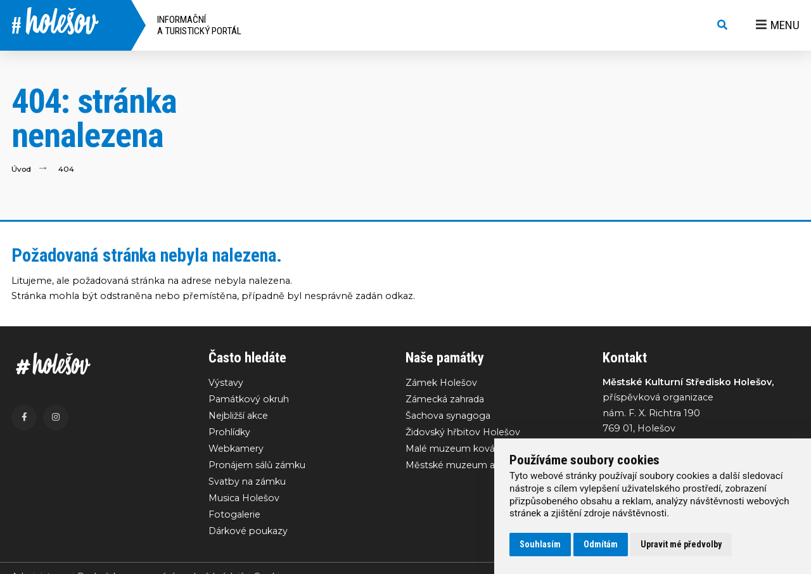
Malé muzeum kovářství (461, 450)
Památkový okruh (250, 399)
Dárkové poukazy (249, 533)
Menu (778, 25)
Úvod (21, 169)
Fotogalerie (235, 517)
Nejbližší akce (239, 416)
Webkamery (237, 450)
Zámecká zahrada (446, 399)
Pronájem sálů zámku (259, 466)
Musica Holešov (244, 500)
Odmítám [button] (601, 544)
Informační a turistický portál (199, 25)
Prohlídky (230, 432)
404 (67, 169)
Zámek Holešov (442, 382)
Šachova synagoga (449, 416)
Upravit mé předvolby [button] (681, 544)
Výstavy (225, 382)
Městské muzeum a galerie (468, 466)
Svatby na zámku (248, 483)
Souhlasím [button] (540, 544)
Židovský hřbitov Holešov (464, 432)
